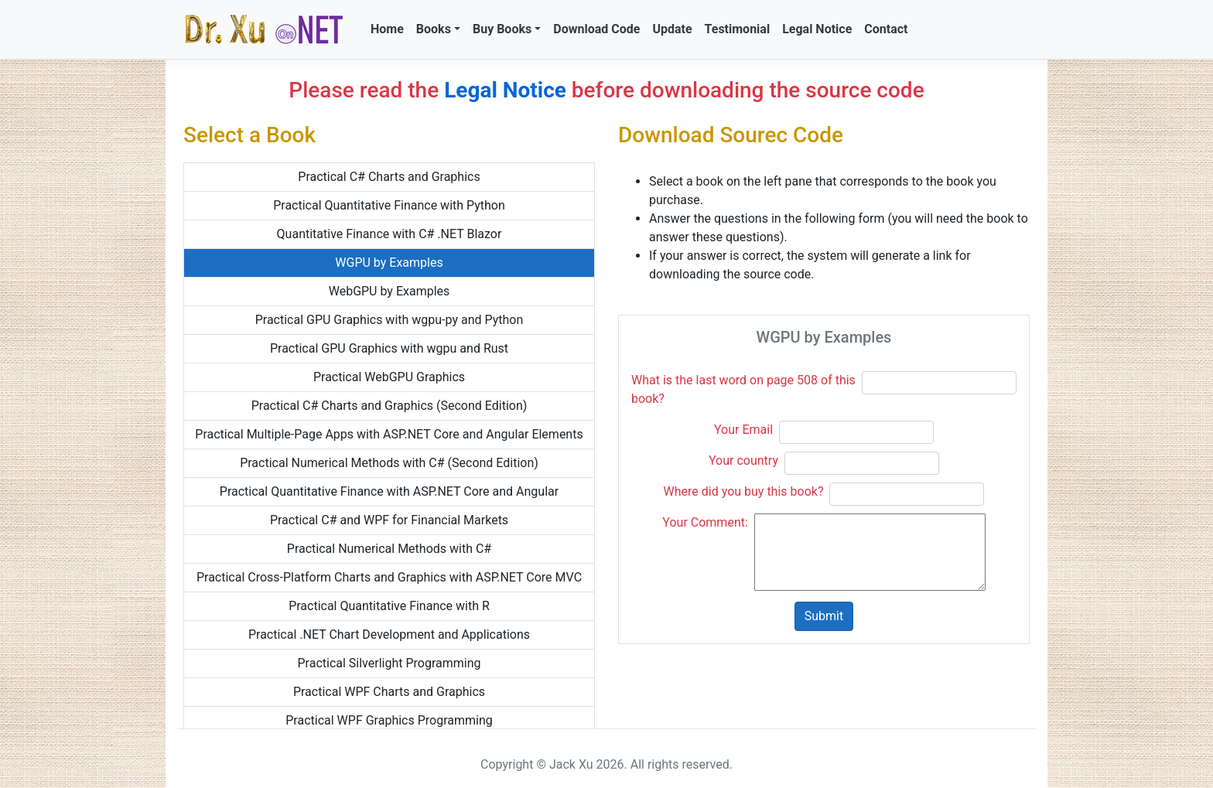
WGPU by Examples (388, 262)
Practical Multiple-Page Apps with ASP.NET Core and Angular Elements (389, 434)
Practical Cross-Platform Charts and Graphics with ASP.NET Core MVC (389, 577)
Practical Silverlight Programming (388, 663)
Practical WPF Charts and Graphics (389, 691)
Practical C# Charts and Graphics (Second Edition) (389, 405)
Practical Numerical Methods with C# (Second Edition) (389, 462)
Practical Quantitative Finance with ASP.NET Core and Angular (389, 491)
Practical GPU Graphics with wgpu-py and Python (389, 319)
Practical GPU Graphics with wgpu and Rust (389, 348)
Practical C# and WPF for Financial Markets (389, 520)
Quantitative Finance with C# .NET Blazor (389, 234)
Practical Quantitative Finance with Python (389, 205)
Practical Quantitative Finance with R (389, 606)
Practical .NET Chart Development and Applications (389, 634)
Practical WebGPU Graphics (389, 377)
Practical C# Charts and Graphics (389, 176)
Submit (824, 616)
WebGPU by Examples (389, 291)
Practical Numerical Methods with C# (389, 548)
